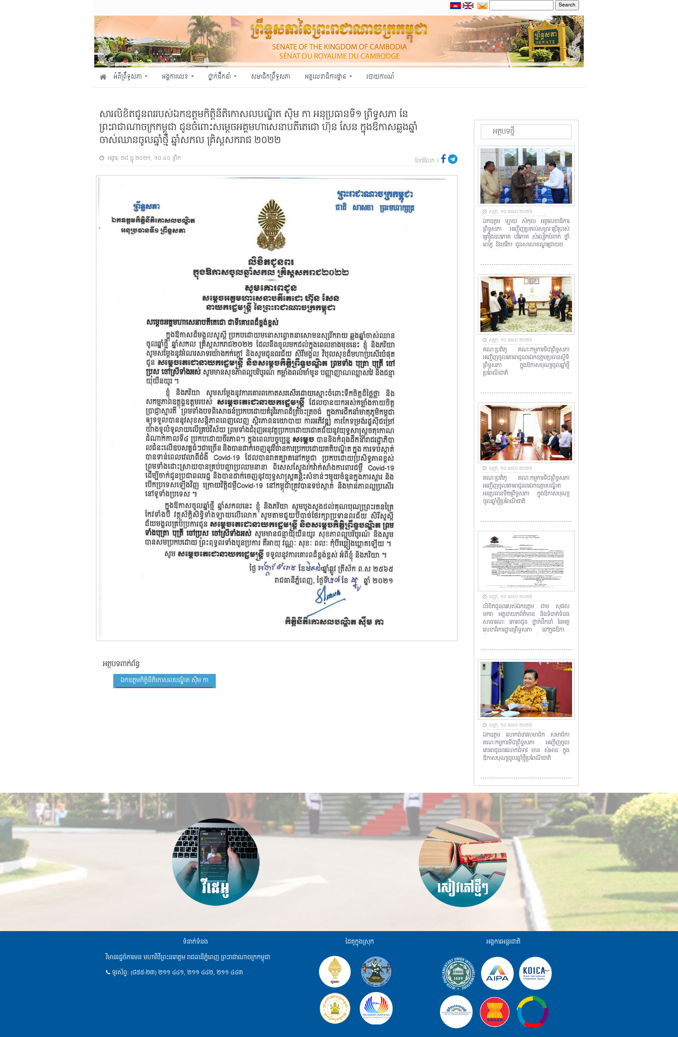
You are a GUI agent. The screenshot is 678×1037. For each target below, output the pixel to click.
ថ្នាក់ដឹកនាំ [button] (220, 77)
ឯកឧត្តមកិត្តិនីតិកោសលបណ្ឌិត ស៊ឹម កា (164, 680)
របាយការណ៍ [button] (381, 77)
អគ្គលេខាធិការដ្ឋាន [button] (326, 77)
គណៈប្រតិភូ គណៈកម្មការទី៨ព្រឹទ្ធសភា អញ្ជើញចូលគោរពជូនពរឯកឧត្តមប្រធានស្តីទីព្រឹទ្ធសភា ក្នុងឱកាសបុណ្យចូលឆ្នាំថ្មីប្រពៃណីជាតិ (526, 361)
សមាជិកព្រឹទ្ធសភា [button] (271, 77)
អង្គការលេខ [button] (176, 77)
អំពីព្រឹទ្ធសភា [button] (129, 77)
